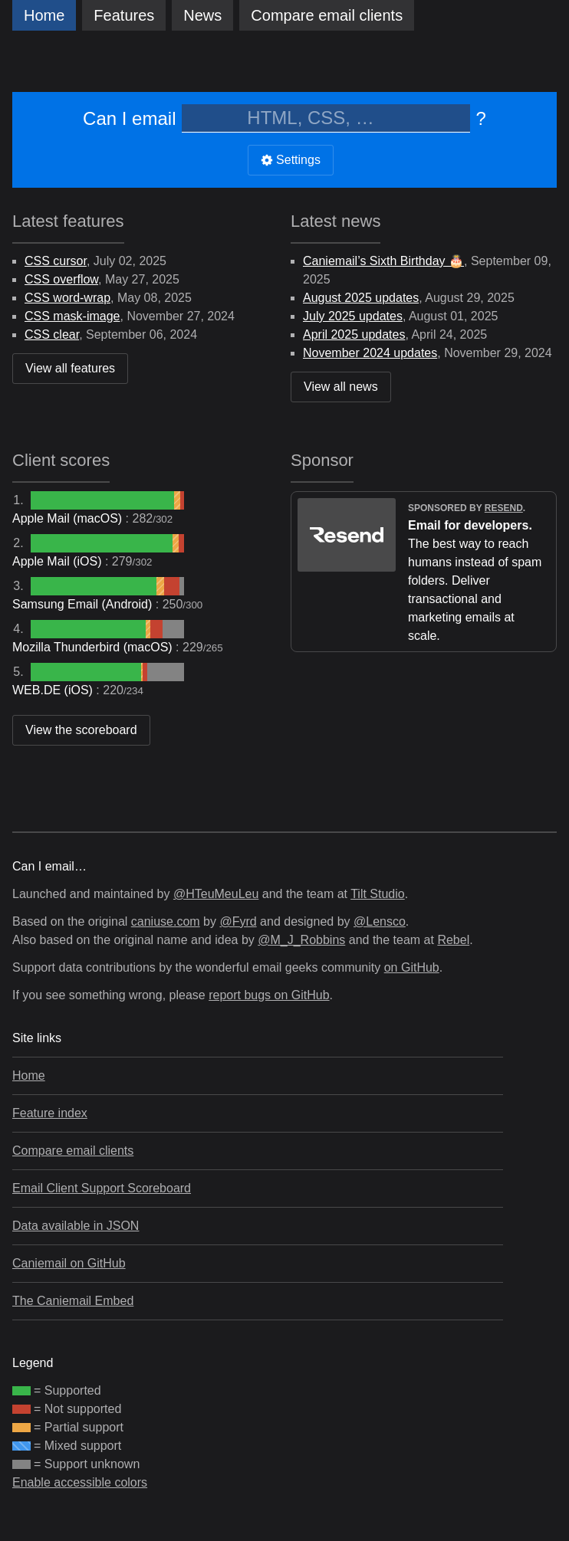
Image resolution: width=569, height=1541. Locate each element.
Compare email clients (72, 1150)
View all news (341, 386)
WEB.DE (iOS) (54, 690)
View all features (70, 368)
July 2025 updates (353, 316)
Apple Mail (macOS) (69, 518)
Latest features (68, 221)
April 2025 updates (354, 334)
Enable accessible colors (79, 1482)
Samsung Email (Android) (84, 604)
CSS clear (52, 334)
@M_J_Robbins (301, 939)
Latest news (335, 221)
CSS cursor (56, 260)
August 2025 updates (361, 297)
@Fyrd (237, 921)
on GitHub (411, 967)
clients (327, 15)
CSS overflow (61, 279)
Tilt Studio (377, 893)
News (202, 15)
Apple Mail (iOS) (58, 561)
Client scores (61, 460)
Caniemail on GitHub (69, 1263)
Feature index (49, 1113)
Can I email (129, 118)
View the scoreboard (81, 729)
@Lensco (380, 921)
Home (44, 15)
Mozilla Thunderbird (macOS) (94, 647)
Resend (504, 508)
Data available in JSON (75, 1225)
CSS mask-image (72, 316)
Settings (291, 159)
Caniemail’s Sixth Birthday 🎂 (383, 260)
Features (124, 15)
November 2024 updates (370, 352)
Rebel (453, 939)
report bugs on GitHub (269, 995)
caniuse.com (165, 921)
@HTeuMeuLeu (215, 893)
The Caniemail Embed (72, 1300)
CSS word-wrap (67, 297)
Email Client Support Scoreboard (101, 1188)
